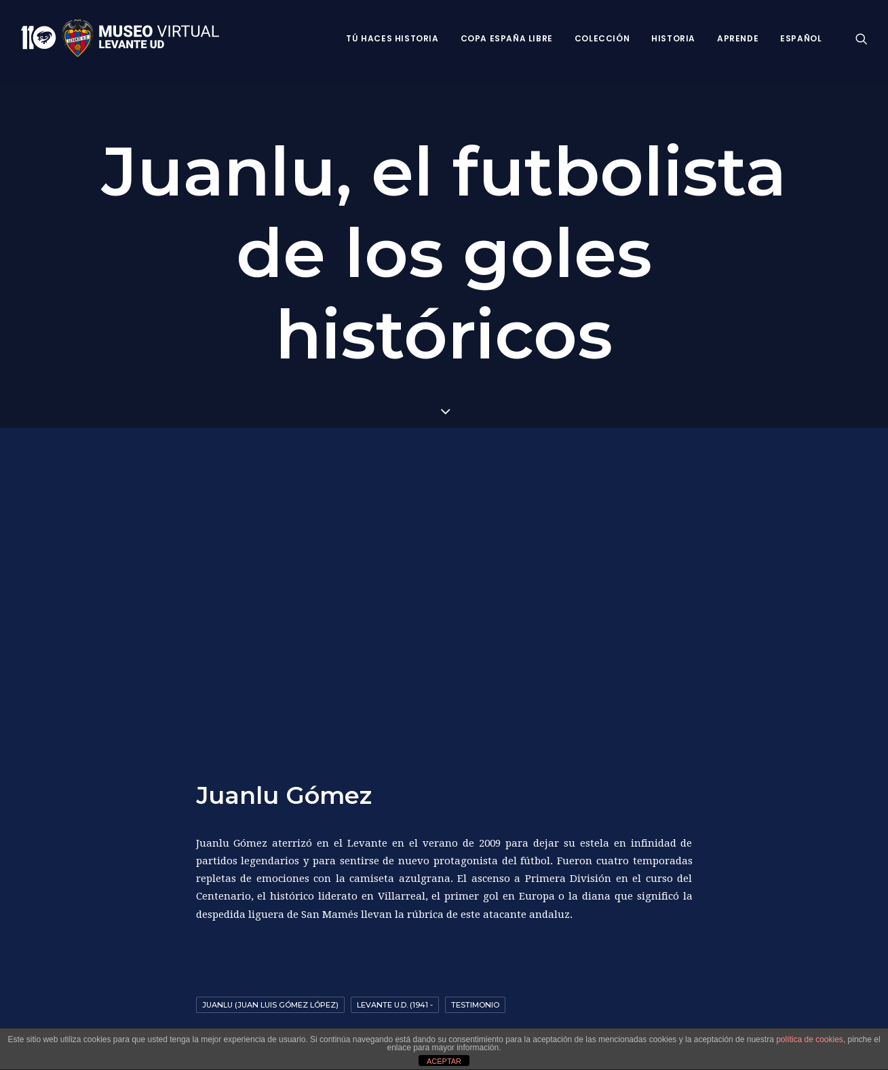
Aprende (737, 38)
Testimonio (475, 1001)
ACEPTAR (444, 1061)
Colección (602, 38)
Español (801, 38)
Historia (673, 38)
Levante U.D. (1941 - (395, 1001)
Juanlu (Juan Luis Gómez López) (270, 1001)
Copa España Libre (507, 38)
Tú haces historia (392, 38)
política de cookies (809, 1039)
